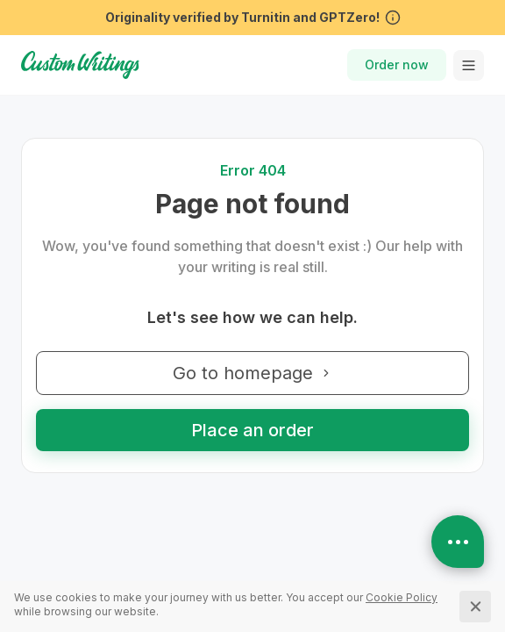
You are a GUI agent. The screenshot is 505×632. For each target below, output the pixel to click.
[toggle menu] (468, 65)
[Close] (475, 606)
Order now (397, 64)
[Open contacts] (457, 541)
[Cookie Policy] (401, 597)
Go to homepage (252, 373)
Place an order (252, 430)
